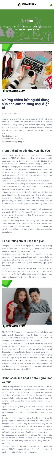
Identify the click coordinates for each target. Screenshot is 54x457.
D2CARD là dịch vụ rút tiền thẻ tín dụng (22, 360)
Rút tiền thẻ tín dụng (9, 136)
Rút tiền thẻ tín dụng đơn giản (13, 142)
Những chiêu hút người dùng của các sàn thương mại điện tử (26, 104)
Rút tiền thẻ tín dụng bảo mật (13, 139)
